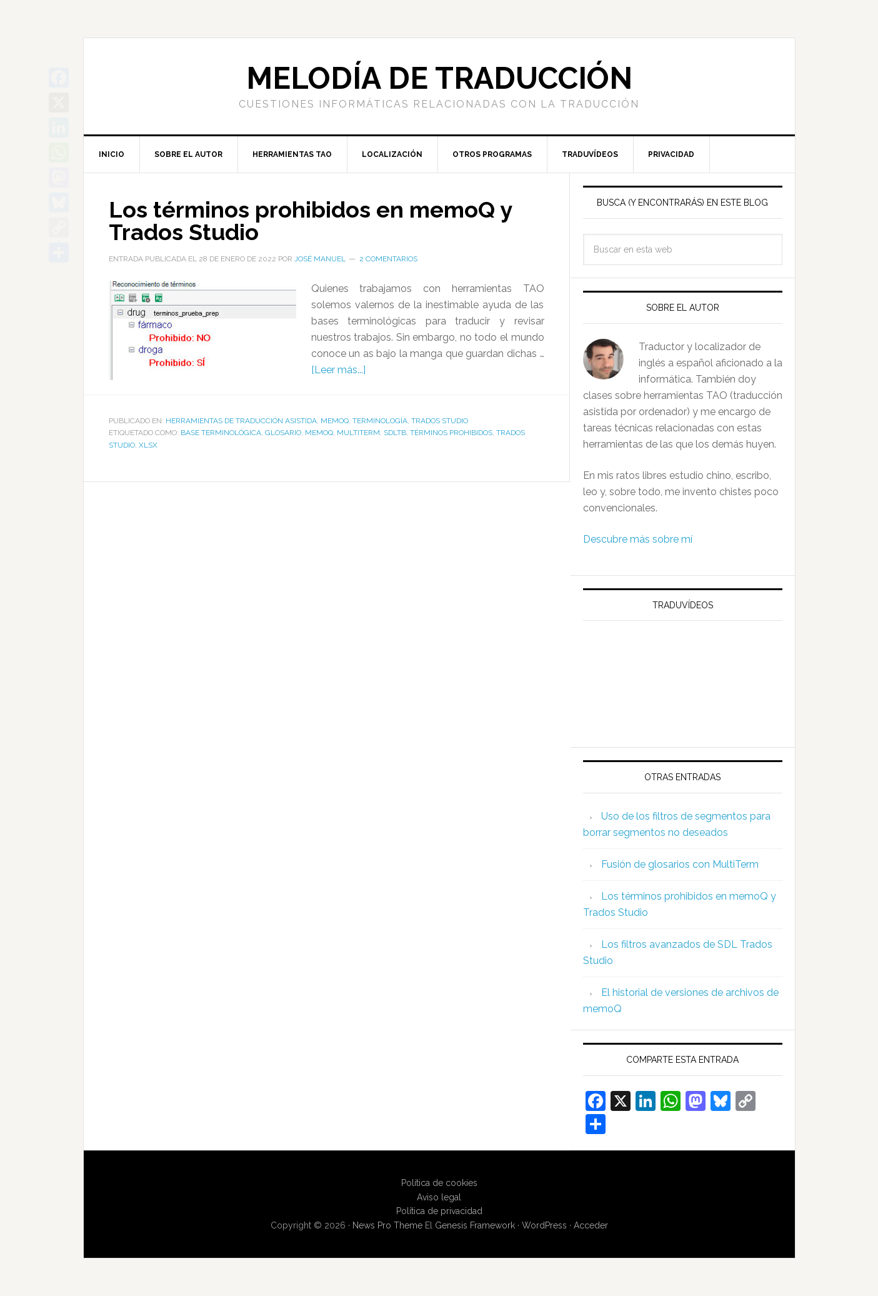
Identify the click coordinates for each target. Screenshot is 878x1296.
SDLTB (395, 432)
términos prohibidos (451, 432)
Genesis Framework (475, 1225)
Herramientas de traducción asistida (241, 420)
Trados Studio (439, 420)
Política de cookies (439, 1183)
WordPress (544, 1225)
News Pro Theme (387, 1225)
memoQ (335, 420)
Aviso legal (439, 1197)
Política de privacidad (439, 1211)
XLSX (148, 445)
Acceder (591, 1225)
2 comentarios (388, 258)
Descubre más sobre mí (637, 539)
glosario (283, 432)
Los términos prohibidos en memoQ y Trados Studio (310, 220)
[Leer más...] (338, 370)
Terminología (379, 420)
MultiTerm (358, 432)
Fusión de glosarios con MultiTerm (680, 864)
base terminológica (221, 432)
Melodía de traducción (439, 78)
